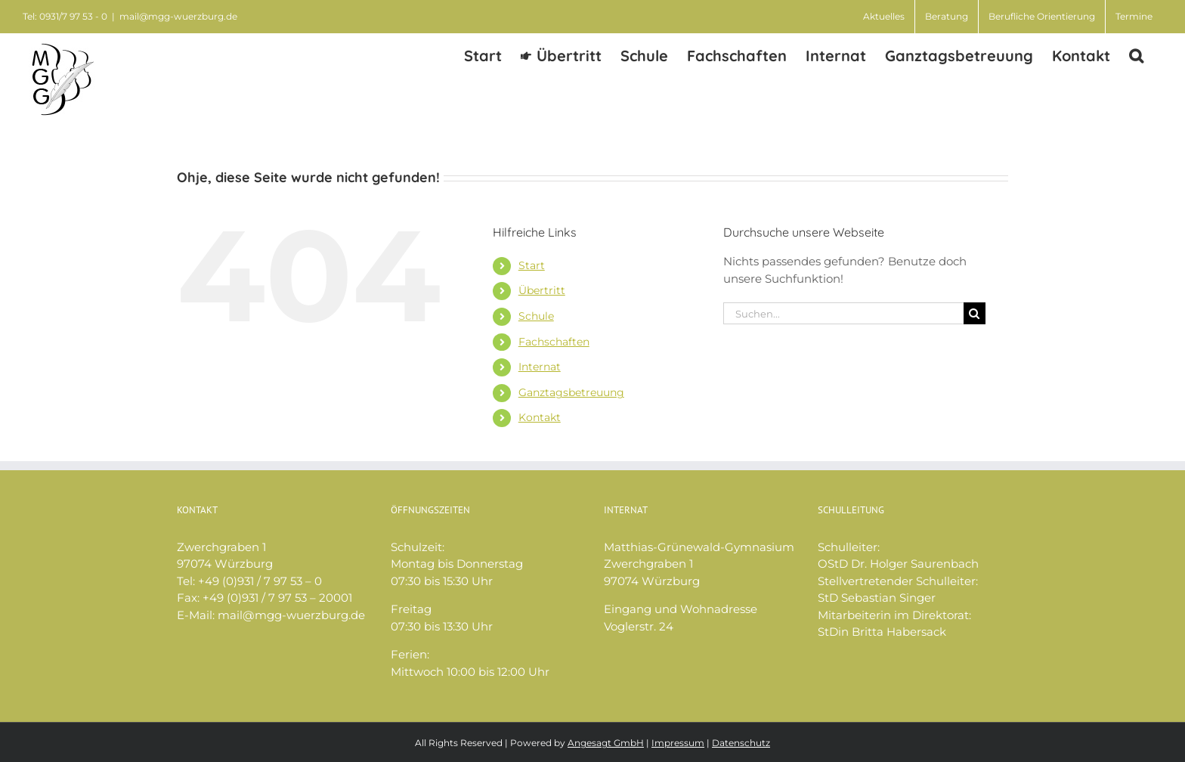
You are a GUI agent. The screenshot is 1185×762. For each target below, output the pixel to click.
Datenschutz (741, 742)
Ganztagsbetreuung (571, 392)
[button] (1136, 55)
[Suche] (974, 313)
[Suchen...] (843, 313)
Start (531, 265)
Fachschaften (553, 341)
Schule (536, 316)
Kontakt (539, 417)
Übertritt (541, 290)
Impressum (677, 742)
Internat (539, 366)
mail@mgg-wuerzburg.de (178, 16)
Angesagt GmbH (606, 742)
